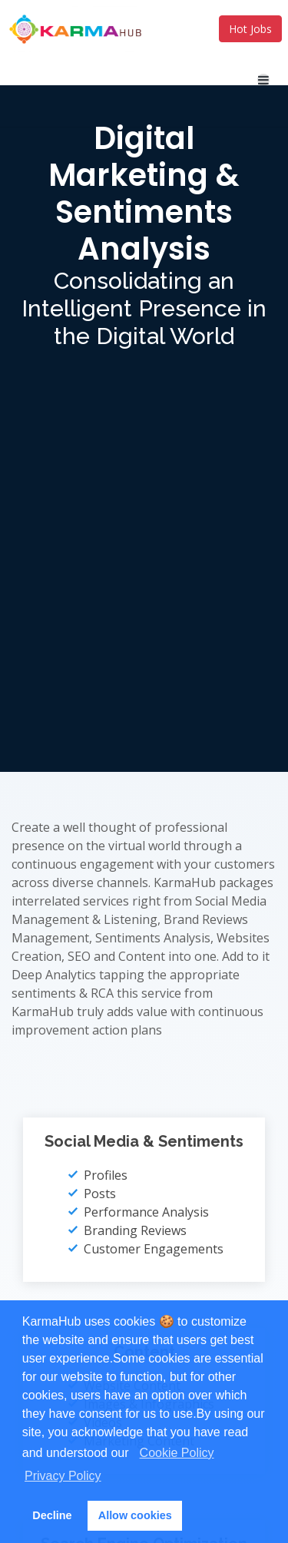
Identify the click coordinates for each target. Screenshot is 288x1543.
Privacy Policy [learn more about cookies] (63, 1475)
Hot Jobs (250, 29)
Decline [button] (51, 1515)
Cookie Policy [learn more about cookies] (177, 1452)
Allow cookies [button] (135, 1515)
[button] (134, 1454)
